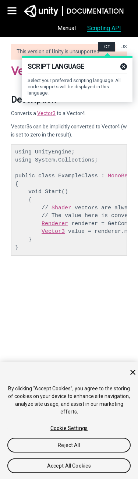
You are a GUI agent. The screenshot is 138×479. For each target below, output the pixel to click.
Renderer (55, 223)
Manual (66, 28)
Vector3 (46, 113)
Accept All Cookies (69, 466)
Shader (61, 208)
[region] (69, 420)
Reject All (69, 445)
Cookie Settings (69, 428)
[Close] (132, 372)
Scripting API (104, 28)
